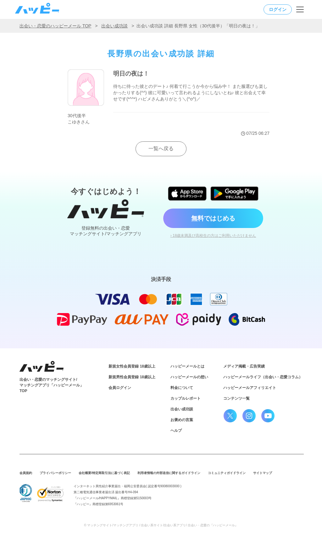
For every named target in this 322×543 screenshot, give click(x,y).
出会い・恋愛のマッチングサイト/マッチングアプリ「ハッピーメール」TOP (51, 385)
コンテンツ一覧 (236, 398)
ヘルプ (176, 430)
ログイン (277, 9)
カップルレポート (185, 398)
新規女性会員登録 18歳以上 (131, 366)
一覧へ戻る (161, 148)
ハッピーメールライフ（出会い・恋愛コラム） (263, 377)
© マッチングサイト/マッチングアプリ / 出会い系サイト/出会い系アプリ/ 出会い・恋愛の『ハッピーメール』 (161, 525)
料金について (181, 388)
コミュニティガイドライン (227, 473)
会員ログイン (119, 388)
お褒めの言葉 (181, 420)
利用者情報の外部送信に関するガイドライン (168, 473)
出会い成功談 (114, 25)
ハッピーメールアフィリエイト (249, 388)
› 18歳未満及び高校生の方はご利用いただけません (213, 235)
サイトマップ (262, 473)
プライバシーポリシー (55, 473)
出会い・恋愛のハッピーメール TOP (55, 25)
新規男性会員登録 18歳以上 (131, 377)
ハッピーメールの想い (189, 377)
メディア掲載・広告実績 (244, 366)
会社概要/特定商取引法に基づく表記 (104, 473)
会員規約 (25, 473)
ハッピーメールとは (187, 366)
